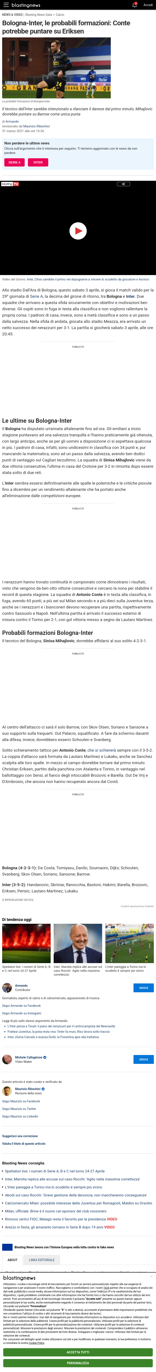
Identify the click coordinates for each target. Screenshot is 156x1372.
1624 (106, 1287)
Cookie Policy (36, 1343)
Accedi (148, 5)
